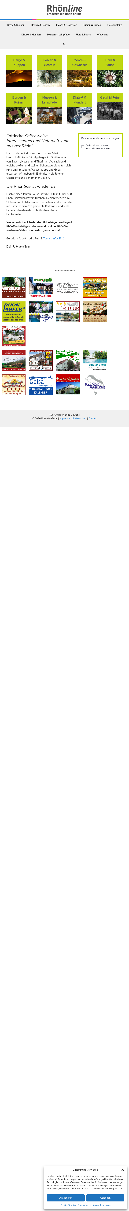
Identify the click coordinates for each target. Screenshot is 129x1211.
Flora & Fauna (83, 34)
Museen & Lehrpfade (58, 34)
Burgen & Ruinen (92, 25)
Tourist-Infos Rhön (54, 238)
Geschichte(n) (114, 25)
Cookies (92, 418)
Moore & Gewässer (66, 25)
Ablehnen (105, 1197)
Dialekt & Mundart (31, 34)
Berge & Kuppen (16, 25)
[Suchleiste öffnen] (64, 44)
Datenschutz (80, 418)
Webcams (102, 34)
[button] (122, 1169)
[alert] (100, 146)
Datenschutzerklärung (88, 1205)
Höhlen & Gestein (40, 25)
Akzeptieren (65, 1197)
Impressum (105, 1205)
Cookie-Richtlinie (68, 1205)
